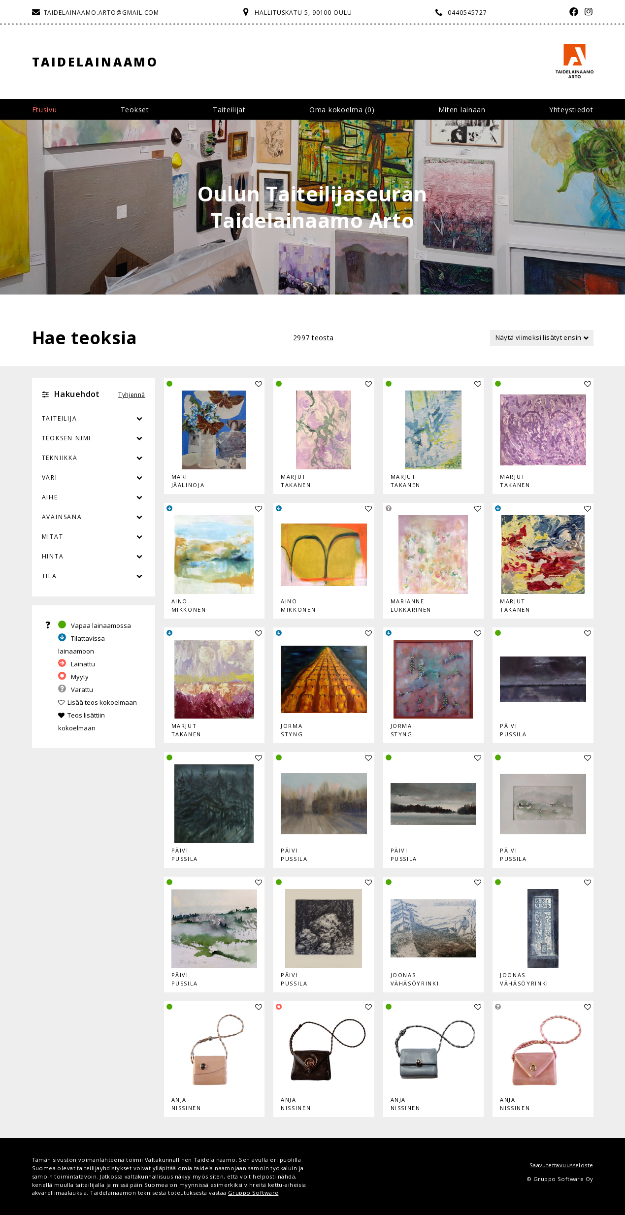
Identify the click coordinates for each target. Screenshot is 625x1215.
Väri (93, 478)
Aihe (50, 497)
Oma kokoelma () (341, 109)
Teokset (135, 109)
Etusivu (44, 109)
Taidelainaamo (95, 62)
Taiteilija (59, 418)
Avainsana (62, 517)
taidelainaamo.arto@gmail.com (102, 12)
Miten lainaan (462, 109)
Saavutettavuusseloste (561, 1165)
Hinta (53, 556)
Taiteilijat (229, 109)
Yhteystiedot (571, 109)
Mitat (53, 536)
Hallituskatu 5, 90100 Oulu (303, 12)
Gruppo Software (253, 1192)
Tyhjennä (131, 395)
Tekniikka (60, 458)
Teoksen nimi (67, 438)
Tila (49, 576)
